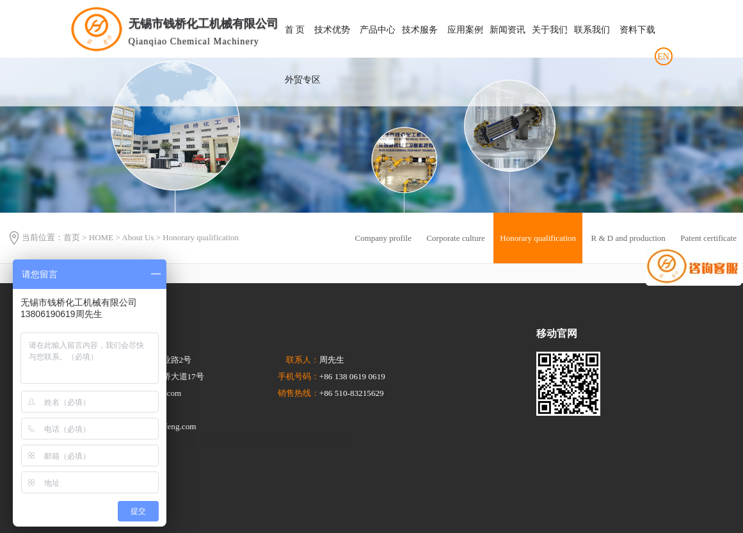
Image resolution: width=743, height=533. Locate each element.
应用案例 (465, 30)
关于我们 (550, 30)
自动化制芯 (249, 440)
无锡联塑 (334, 440)
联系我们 (592, 30)
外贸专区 (303, 80)
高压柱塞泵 (209, 440)
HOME (101, 238)
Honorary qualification (201, 238)
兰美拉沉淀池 (294, 440)
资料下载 (637, 30)
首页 (71, 238)
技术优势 (332, 30)
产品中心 (377, 30)
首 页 (295, 30)
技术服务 (420, 30)
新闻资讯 (507, 30)
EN (663, 57)
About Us (138, 238)
